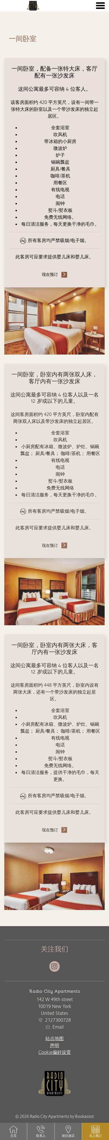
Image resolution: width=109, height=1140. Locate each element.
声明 (54, 1045)
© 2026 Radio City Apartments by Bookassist (54, 1116)
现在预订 (50, 274)
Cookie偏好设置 (54, 1052)
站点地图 (54, 1038)
